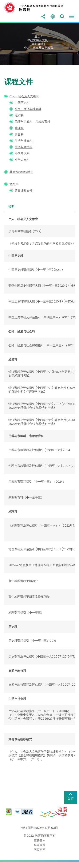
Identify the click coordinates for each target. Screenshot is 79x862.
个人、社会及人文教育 (38, 48)
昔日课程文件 (23, 190)
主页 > (38, 36)
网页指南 (40, 849)
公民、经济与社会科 (28, 109)
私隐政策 (40, 845)
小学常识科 (22, 153)
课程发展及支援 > (38, 40)
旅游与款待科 (23, 147)
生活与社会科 (23, 141)
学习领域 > (38, 44)
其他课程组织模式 (21, 172)
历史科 (19, 134)
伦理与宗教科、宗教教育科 (32, 122)
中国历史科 (22, 103)
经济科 (19, 115)
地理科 (19, 128)
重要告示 (40, 840)
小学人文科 (22, 160)
